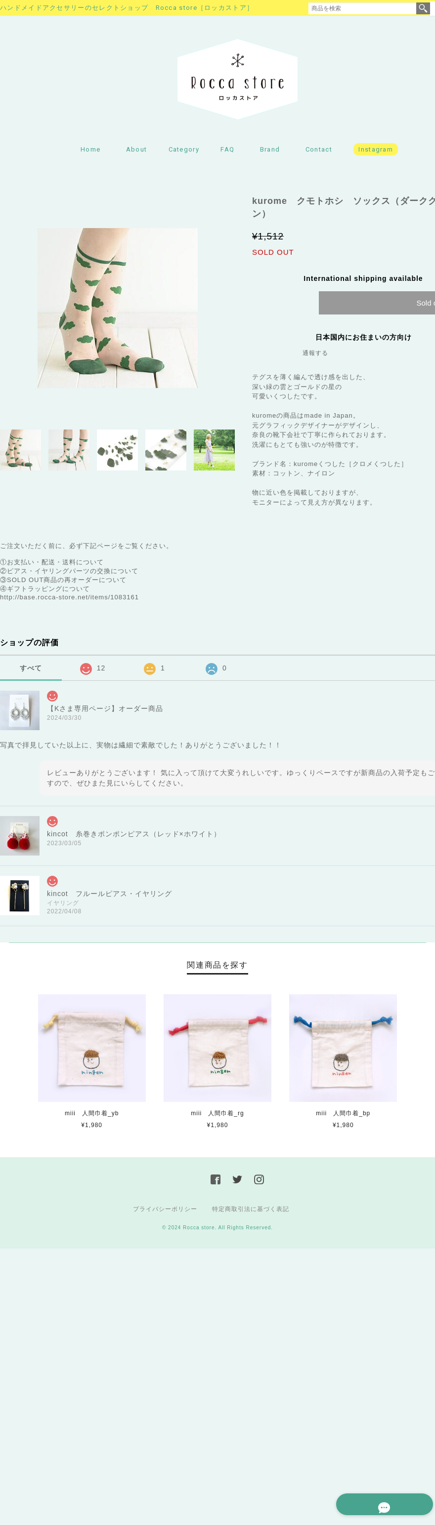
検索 (423, 8)
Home (90, 151)
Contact (318, 151)
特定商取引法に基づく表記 (250, 1210)
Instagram (375, 151)
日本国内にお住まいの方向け (363, 339)
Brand (270, 151)
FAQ (227, 151)
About (136, 151)
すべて (31, 669)
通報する (315, 354)
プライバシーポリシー (165, 1210)
